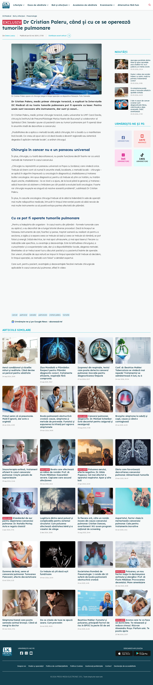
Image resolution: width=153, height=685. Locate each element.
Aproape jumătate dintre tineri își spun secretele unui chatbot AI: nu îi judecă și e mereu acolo (140, 63)
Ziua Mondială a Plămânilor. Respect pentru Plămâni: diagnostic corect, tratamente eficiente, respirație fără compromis (56, 373)
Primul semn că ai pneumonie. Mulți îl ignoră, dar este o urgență (17, 419)
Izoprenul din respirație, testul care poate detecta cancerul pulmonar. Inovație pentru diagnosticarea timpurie (93, 371)
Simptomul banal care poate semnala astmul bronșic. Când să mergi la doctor (19, 623)
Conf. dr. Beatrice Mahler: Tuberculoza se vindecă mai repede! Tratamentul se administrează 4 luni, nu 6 (130, 371)
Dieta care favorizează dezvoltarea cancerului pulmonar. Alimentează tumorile (132, 472)
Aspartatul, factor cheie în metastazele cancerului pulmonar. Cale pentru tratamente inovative (129, 522)
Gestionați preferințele (94, 666)
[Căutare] (150, 5)
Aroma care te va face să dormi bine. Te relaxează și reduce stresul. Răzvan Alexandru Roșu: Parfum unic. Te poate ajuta (132, 625)
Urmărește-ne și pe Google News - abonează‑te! (38, 321)
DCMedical (6, 16)
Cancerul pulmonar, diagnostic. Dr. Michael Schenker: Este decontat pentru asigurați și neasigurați (95, 420)
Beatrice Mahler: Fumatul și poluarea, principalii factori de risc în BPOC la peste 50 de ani (94, 623)
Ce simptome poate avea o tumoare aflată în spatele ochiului (141, 90)
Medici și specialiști (36, 666)
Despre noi (21, 666)
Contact (108, 666)
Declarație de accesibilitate (125, 666)
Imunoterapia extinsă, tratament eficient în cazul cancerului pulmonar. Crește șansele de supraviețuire (19, 473)
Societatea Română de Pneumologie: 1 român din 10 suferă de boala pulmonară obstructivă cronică (93, 575)
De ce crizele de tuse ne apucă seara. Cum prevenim (56, 621)
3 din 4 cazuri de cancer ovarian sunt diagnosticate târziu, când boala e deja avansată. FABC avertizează (140, 106)
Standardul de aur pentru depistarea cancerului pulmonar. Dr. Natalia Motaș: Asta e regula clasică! (17, 522)
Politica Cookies (76, 666)
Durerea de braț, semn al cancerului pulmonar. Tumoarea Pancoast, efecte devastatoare (19, 574)
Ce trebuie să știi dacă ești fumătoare (54, 573)
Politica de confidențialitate (57, 666)
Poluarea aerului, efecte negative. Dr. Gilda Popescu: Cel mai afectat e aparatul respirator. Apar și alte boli (94, 475)
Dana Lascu (10, 36)
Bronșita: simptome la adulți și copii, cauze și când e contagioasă (131, 419)
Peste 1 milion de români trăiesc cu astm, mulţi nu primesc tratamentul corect (140, 77)
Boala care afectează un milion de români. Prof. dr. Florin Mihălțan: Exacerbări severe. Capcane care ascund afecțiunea (57, 475)
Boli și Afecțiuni (19, 16)
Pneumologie (32, 16)
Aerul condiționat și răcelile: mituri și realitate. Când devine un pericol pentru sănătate (18, 370)
